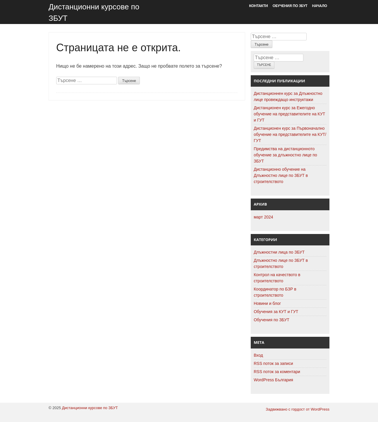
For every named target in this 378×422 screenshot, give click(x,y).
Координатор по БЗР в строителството (275, 292)
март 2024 (263, 217)
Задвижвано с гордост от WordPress (297, 409)
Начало (319, 5)
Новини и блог (267, 303)
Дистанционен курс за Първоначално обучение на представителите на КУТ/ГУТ (290, 134)
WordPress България (273, 379)
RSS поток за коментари (277, 371)
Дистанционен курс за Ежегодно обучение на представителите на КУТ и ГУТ (289, 113)
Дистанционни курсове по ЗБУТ (90, 408)
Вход (258, 355)
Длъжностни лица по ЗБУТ (279, 252)
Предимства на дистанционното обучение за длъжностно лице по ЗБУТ (285, 154)
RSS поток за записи (273, 363)
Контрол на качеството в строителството (277, 277)
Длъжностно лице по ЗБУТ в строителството (281, 263)
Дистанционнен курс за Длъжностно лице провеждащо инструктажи (288, 96)
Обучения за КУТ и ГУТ (276, 311)
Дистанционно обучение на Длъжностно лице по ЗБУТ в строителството (281, 175)
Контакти (258, 5)
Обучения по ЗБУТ (290, 5)
